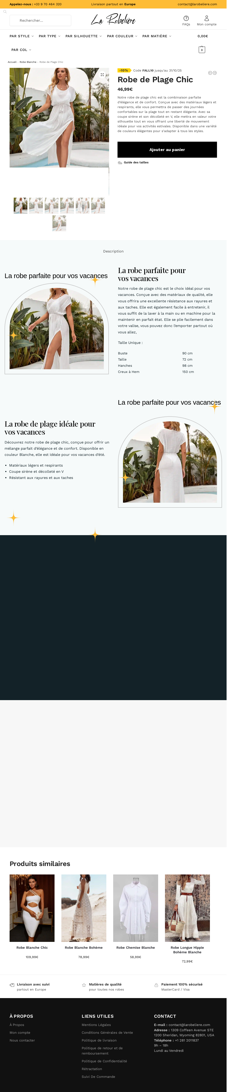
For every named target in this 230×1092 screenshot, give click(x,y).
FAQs (186, 20)
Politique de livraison (99, 1040)
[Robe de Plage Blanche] (210, 73)
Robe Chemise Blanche (135, 948)
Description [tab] (113, 251)
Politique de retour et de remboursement (102, 1050)
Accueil (12, 62)
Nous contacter (22, 1040)
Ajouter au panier (167, 149)
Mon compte (207, 20)
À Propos (17, 1025)
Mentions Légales (96, 1025)
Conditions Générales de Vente (107, 1033)
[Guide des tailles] (134, 162)
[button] (102, 74)
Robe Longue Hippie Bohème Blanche (187, 950)
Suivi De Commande (98, 1076)
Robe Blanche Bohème (84, 948)
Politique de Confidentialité (104, 1061)
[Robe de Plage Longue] (214, 73)
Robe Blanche (28, 62)
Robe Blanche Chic (32, 948)
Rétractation (92, 1069)
